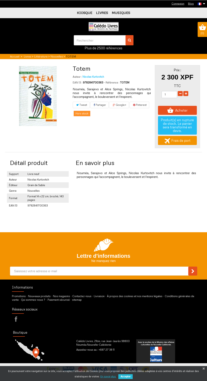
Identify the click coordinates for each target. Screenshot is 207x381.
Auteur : (77, 76)
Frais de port (177, 140)
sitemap (77, 299)
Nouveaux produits (39, 296)
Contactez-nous (81, 296)
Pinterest (139, 104)
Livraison (99, 296)
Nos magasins (61, 296)
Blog (191, 3)
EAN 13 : (77, 82)
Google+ (119, 104)
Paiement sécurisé (59, 299)
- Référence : (111, 82)
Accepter (125, 376)
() (202, 29)
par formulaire (95, 354)
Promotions (19, 296)
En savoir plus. (108, 376)
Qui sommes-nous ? (33, 299)
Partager (99, 104)
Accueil (14, 56)
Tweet (81, 104)
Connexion (178, 3)
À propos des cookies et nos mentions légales (134, 296)
